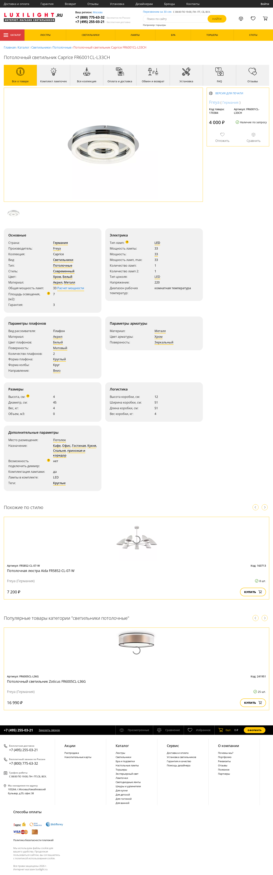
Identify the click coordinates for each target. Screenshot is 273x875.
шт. (224, 730)
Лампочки (122, 778)
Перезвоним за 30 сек (157, 11)
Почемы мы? (225, 753)
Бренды (169, 4)
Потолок (59, 440)
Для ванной (122, 803)
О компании (228, 745)
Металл (69, 282)
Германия (60, 243)
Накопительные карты (77, 757)
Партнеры (224, 773)
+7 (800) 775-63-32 (102, 17)
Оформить (255, 730)
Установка (117, 4)
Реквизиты (224, 761)
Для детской (123, 794)
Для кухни (122, 790)
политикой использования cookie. (35, 858)
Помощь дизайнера (178, 765)
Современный (64, 271)
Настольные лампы (127, 765)
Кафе (57, 446)
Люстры (120, 753)
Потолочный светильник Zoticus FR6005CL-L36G (46, 681)
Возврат (70, 4)
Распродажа (71, 753)
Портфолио (224, 757)
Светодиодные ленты (128, 782)
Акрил (57, 282)
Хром (57, 277)
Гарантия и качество (179, 761)
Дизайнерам (144, 4)
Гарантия (47, 4)
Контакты (193, 4)
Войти (265, 4)
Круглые (59, 483)
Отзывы (93, 4)
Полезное (223, 769)
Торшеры (121, 769)
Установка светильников (181, 757)
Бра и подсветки (125, 761)
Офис (66, 446)
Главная (10, 47)
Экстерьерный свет (127, 773)
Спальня (59, 450)
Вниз (56, 370)
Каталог (12, 35)
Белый (67, 277)
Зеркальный (164, 342)
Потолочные (62, 47)
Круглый (59, 359)
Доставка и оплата (16, 4)
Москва (98, 12)
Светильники (41, 47)
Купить (253, 592)
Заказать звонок (49, 730)
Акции (69, 745)
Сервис (173, 745)
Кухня (91, 446)
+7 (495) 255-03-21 (102, 22)
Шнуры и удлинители (128, 786)
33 (156, 254)
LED (157, 243)
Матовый (60, 348)
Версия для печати (229, 93)
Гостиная (79, 446)
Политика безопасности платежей (33, 840)
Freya (57, 248)
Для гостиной (124, 798)
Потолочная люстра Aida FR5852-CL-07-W (41, 570)
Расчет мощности (70, 288)
